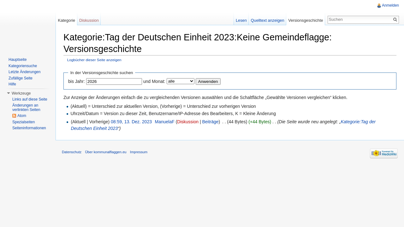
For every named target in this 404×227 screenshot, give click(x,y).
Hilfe (12, 84)
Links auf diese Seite (29, 99)
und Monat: (154, 81)
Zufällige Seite (21, 78)
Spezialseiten (23, 122)
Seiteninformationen (29, 128)
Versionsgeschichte (305, 20)
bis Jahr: (76, 81)
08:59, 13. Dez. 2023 (131, 121)
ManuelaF (164, 121)
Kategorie (66, 20)
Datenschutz (71, 152)
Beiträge (210, 121)
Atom (21, 116)
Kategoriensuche (23, 66)
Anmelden (390, 5)
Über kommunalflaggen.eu (105, 152)
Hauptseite (18, 59)
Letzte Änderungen (24, 72)
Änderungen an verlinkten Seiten (26, 107)
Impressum (138, 152)
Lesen (241, 20)
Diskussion (188, 121)
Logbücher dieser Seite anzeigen (94, 60)
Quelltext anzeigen (267, 20)
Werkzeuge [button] (21, 93)
